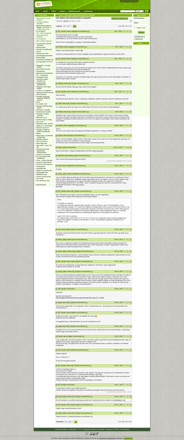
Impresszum (109, 429)
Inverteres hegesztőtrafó (43, 162)
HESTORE (129, 1)
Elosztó (117, 429)
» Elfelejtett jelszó (139, 36)
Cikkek (45, 11)
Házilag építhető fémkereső (44, 92)
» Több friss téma (40, 184)
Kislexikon (135, 1)
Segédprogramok (74, 11)
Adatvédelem (73, 429)
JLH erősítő (39, 178)
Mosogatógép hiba (42, 172)
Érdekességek (40, 57)
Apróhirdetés (88, 11)
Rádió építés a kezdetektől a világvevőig (44, 136)
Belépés (141, 32)
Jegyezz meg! (141, 27)
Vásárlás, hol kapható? (43, 154)
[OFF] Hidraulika (41, 94)
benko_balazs (62, 147)
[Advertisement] (142, 80)
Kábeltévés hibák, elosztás (44, 124)
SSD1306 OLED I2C (42, 128)
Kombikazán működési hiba (45, 59)
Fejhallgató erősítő (42, 77)
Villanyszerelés (41, 47)
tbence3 (66, 21)
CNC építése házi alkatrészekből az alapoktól (73, 18)
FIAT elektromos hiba (43, 181)
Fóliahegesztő (40, 166)
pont (59, 229)
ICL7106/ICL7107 (41, 104)
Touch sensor (80, 185)
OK (147, 11)
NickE (60, 103)
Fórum (53, 11)
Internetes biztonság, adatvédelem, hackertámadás (42, 150)
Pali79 (60, 165)
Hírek (37, 11)
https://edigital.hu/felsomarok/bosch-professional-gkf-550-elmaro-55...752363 (80, 298)
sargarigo (74, 31)
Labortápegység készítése (44, 55)
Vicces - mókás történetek (44, 160)
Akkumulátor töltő (41, 143)
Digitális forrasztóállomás (44, 170)
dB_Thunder (62, 31)
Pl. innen (58, 169)
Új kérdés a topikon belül (119, 18)
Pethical (60, 47)
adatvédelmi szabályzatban (107, 438)
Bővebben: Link (120, 400)
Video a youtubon (97, 151)
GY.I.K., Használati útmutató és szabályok (91, 429)
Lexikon (62, 11)
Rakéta (38, 133)
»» (75, 422)
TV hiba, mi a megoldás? (44, 90)
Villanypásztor (40, 71)
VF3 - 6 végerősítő (42, 75)
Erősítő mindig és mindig (44, 120)
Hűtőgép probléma (42, 139)
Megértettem (128, 438)
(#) (56, 31)
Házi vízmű (39, 122)
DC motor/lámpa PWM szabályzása (43, 157)
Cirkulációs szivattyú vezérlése (42, 114)
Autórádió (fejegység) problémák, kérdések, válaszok (43, 98)
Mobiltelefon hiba (41, 174)
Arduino (38, 51)
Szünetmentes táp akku (43, 112)
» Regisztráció (138, 39)
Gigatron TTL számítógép (44, 126)
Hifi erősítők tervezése (43, 69)
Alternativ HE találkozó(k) (44, 49)
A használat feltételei (61, 429)
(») (89, 31)
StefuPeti (61, 155)
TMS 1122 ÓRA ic (42, 141)
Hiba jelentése (125, 429)
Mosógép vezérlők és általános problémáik (43, 130)
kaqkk (60, 302)
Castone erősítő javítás (43, 176)
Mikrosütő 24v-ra (41, 117)
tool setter (59, 186)
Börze (38, 102)
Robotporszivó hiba (42, 53)
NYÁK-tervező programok (44, 164)
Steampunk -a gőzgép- (43, 110)
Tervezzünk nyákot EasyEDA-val (42, 80)
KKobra (60, 125)
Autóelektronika (41, 168)
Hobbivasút (123, 1)
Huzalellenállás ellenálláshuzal (41, 84)
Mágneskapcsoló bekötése (44, 73)
